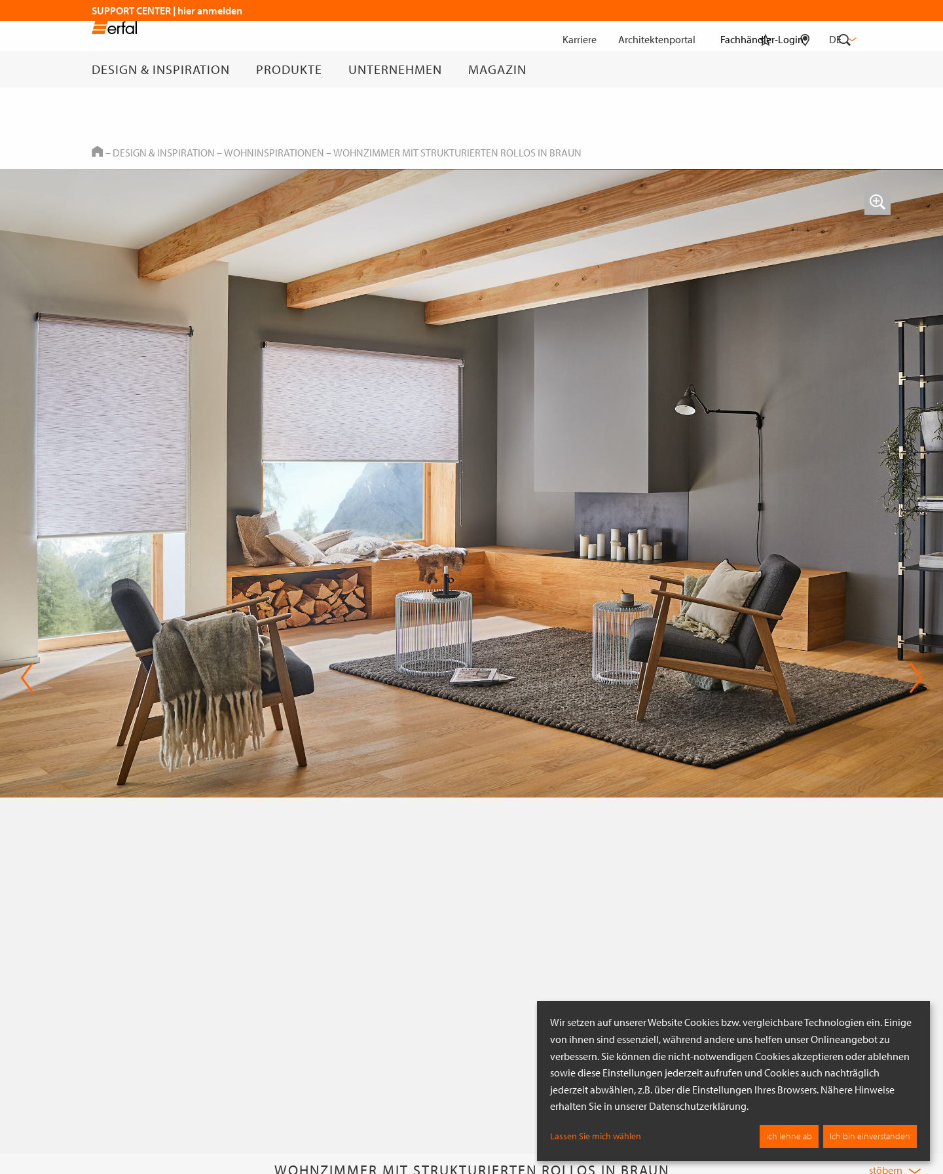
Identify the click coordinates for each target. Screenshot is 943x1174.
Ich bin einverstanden (870, 1136)
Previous (27, 677)
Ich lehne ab (789, 1136)
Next (915, 677)
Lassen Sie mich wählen (595, 1136)
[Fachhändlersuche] (805, 69)
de (841, 39)
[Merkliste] (765, 69)
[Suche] (844, 69)
